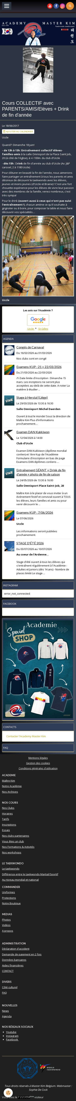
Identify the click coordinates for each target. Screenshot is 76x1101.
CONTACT (8, 971)
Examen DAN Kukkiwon (32, 432)
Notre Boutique (11, 903)
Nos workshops (11, 852)
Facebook (12, 1039)
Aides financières (13, 965)
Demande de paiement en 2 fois (22, 954)
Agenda (7, 1016)
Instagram (12, 1036)
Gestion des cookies (38, 763)
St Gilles (43, 328)
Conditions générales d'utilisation (38, 768)
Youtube (11, 1032)
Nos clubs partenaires (15, 836)
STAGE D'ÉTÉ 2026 (30, 543)
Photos (6, 919)
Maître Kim (8, 780)
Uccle (30, 328)
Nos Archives (10, 792)
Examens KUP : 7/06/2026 (34, 512)
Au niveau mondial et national (20, 879)
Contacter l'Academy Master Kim (26, 736)
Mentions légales (38, 757)
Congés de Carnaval (30, 347)
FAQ (4, 992)
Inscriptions (9, 824)
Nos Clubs (8, 808)
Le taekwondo (10, 868)
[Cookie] (8, 1092)
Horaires (7, 813)
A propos (7, 931)
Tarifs (5, 819)
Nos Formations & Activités (18, 847)
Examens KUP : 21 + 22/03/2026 (39, 367)
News (5, 1011)
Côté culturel (9, 987)
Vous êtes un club (13, 841)
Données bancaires (14, 960)
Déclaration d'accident (15, 948)
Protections (9, 898)
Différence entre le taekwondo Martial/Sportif (30, 874)
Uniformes (8, 892)
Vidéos (6, 925)
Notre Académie (12, 786)
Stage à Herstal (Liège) (32, 397)
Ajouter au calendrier (18, 131)
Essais (6, 830)
